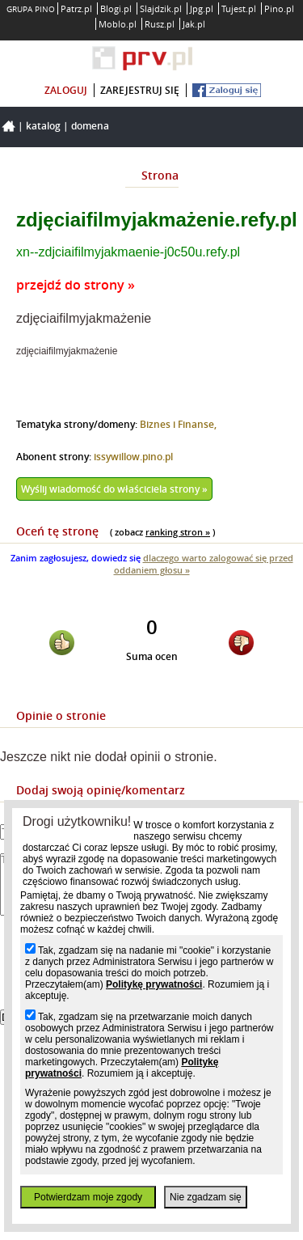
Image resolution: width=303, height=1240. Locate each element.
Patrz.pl (76, 8)
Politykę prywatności (154, 984)
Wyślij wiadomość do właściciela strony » (114, 489)
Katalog (43, 126)
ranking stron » (177, 532)
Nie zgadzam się (206, 1197)
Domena (90, 126)
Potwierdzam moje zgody (88, 1197)
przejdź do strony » (75, 285)
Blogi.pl (116, 8)
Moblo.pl (118, 24)
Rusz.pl (160, 24)
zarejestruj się (139, 90)
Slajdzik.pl (161, 8)
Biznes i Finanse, (178, 424)
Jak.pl (194, 24)
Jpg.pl (201, 8)
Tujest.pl (238, 8)
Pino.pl (279, 8)
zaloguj (65, 90)
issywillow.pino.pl (133, 456)
